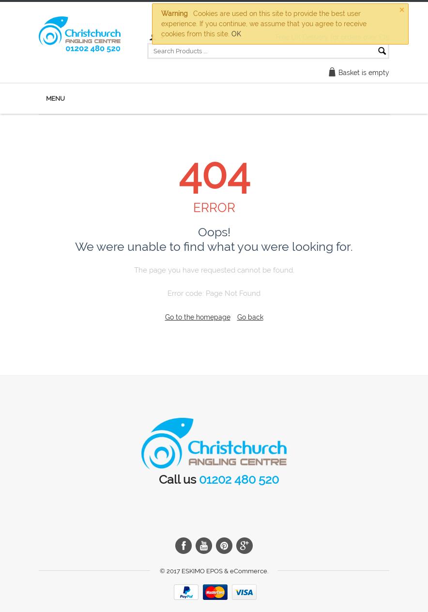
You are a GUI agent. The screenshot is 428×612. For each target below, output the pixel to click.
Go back (250, 317)
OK (236, 34)
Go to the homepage (197, 317)
